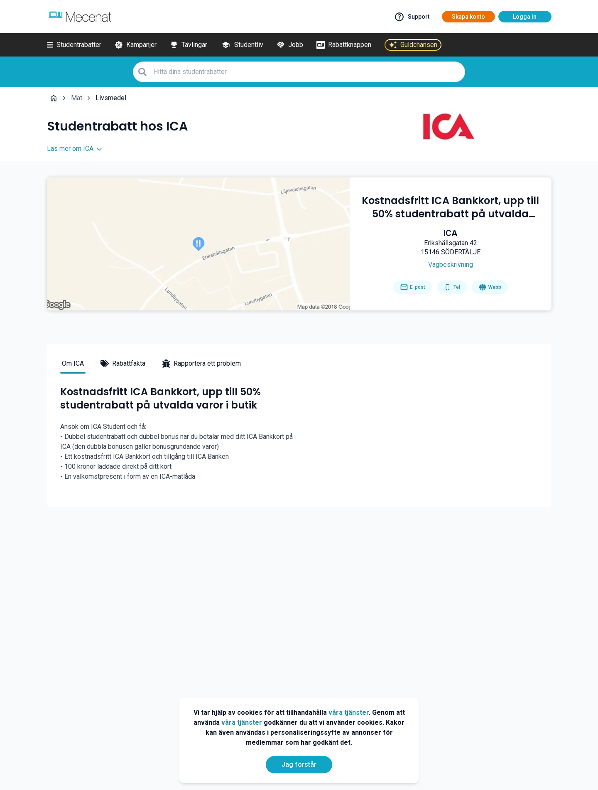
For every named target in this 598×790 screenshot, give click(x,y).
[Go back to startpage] (53, 98)
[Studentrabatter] (74, 45)
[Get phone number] (452, 287)
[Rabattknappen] (343, 45)
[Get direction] (450, 265)
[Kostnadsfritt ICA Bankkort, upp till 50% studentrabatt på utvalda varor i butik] (450, 207)
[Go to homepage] (490, 287)
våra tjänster (348, 712)
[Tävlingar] (188, 45)
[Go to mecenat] (80, 16)
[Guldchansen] (413, 45)
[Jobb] (290, 45)
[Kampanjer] (136, 45)
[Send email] (412, 287)
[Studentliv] (242, 45)
